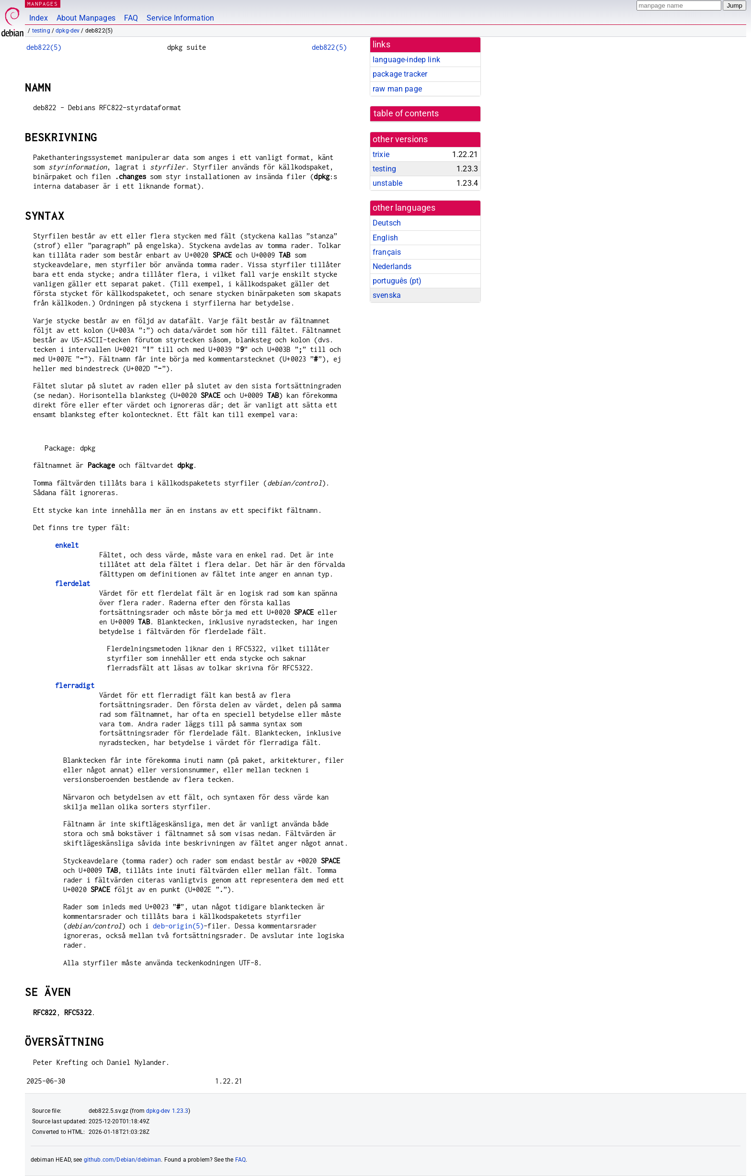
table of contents (406, 113)
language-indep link (406, 59)
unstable (387, 183)
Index (38, 18)
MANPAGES (42, 3)
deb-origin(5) (178, 926)
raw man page (397, 88)
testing (41, 30)
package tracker (400, 74)
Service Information (180, 18)
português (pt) (397, 280)
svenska (387, 295)
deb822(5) (43, 47)
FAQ (131, 18)
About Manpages (86, 18)
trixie (381, 154)
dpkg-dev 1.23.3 (167, 1111)
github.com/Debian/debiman (122, 1159)
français (387, 252)
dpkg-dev (68, 30)
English (385, 237)
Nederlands (392, 266)
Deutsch (387, 222)
